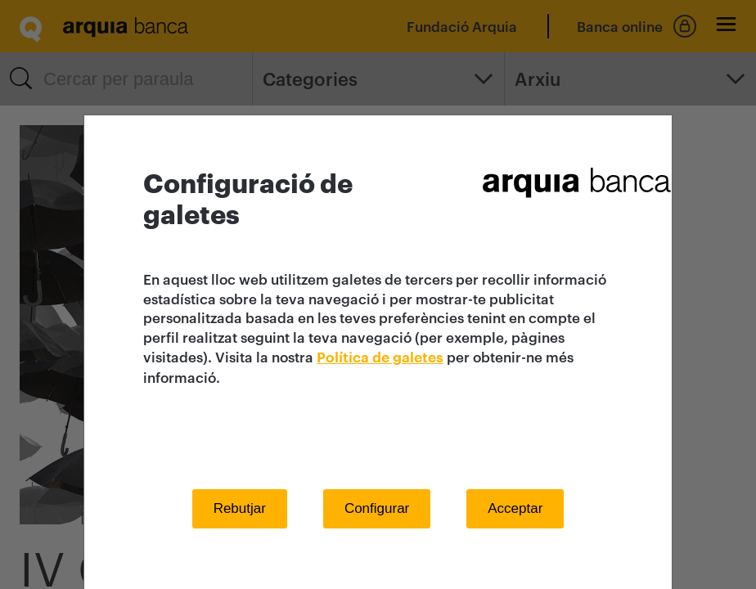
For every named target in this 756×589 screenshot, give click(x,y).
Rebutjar (240, 508)
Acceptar (515, 508)
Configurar (376, 508)
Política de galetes (380, 358)
